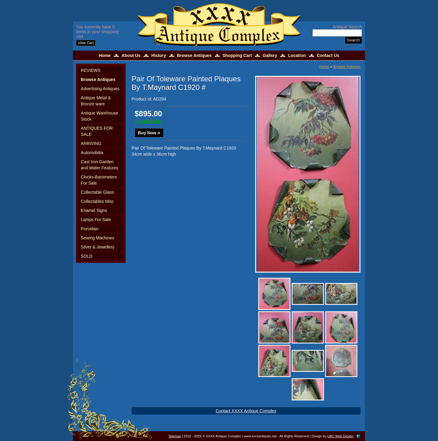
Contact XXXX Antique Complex (246, 410)
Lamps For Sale (96, 219)
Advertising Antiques (100, 88)
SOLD (86, 256)
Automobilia (92, 152)
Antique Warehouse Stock (99, 116)
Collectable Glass (97, 192)
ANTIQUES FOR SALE (97, 131)
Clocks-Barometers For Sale (99, 180)
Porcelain (90, 228)
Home (105, 55)
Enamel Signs (94, 210)
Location (297, 55)
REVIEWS (91, 70)
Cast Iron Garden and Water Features (99, 164)
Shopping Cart (237, 55)
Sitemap (175, 436)
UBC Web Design (340, 436)
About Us (130, 55)
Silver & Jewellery (97, 247)
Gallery (270, 55)
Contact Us (328, 55)
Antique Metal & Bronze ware (96, 100)
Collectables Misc (97, 201)
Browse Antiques (194, 55)
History (158, 55)
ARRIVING (91, 143)
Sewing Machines (97, 237)
